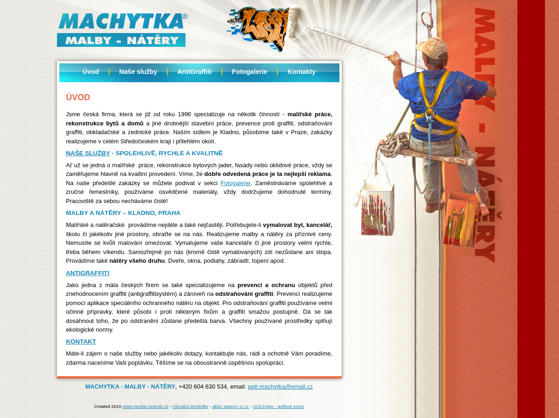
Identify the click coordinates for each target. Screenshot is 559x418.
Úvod (91, 71)
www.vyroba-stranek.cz (146, 406)
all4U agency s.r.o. (230, 406)
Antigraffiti (88, 273)
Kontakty (302, 71)
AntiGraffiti (194, 71)
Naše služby (138, 71)
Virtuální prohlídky (191, 406)
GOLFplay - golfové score (278, 406)
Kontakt (81, 341)
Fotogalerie (249, 71)
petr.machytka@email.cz (280, 386)
